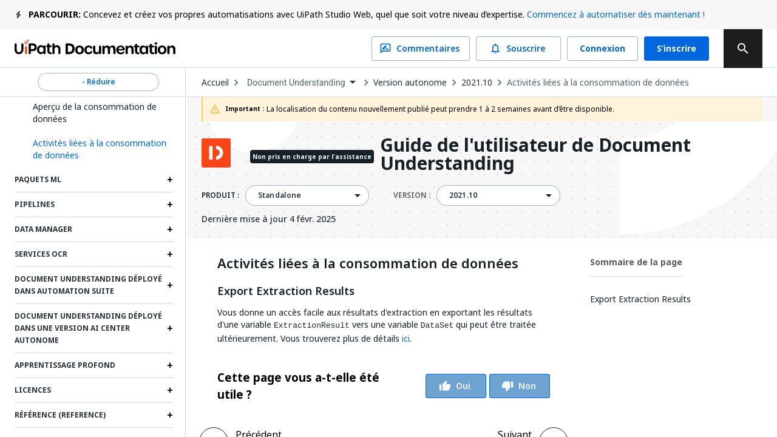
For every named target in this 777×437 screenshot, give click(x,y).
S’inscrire (676, 48)
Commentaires (420, 48)
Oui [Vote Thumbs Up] (456, 386)
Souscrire (518, 48)
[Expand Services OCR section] (170, 254)
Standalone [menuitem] (280, 195)
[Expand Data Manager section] (170, 229)
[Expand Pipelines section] (170, 204)
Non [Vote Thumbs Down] (519, 386)
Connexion (602, 48)
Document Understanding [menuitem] (296, 82)
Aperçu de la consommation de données (95, 112)
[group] (383, 386)
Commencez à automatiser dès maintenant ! (616, 14)
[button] (98, 149)
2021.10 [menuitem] (463, 195)
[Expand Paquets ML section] (170, 179)
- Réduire (98, 81)
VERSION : (411, 195)
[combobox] (301, 83)
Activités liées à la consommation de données (598, 82)
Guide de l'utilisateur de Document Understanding (535, 154)
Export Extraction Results (286, 291)
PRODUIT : (220, 195)
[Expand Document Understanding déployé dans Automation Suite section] (170, 285)
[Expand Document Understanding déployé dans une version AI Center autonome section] (170, 328)
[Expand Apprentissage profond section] (170, 365)
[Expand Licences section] (170, 390)
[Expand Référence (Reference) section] (170, 415)
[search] (743, 48)
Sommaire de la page (636, 262)
